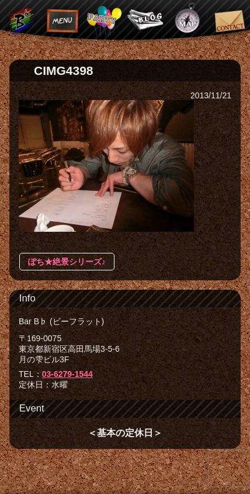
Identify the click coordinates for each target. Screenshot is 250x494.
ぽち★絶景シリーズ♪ (67, 261)
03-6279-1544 (67, 374)
